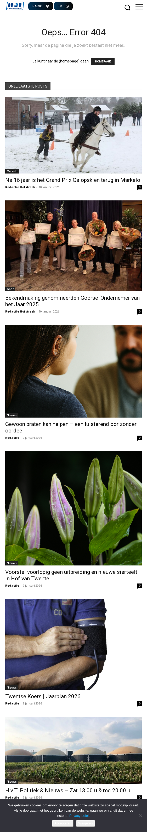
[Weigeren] (140, 815)
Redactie (12, 438)
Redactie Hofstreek (20, 187)
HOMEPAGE (103, 61)
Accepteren (62, 823)
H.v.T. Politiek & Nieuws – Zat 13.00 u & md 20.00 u (67, 790)
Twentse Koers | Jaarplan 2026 (43, 696)
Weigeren (85, 823)
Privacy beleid (80, 816)
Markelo (12, 171)
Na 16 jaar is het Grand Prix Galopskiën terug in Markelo (72, 180)
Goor (10, 289)
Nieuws (12, 415)
